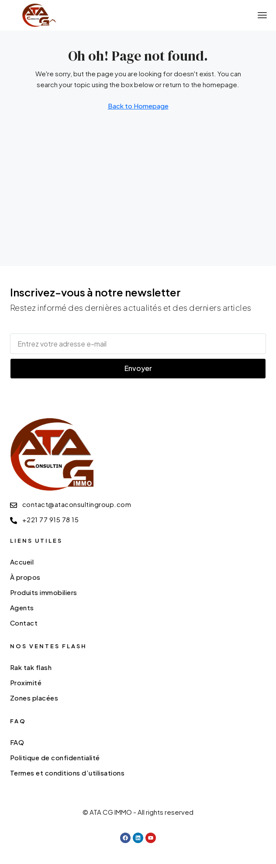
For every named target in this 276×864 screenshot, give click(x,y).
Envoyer (138, 368)
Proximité (26, 682)
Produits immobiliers (43, 592)
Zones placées (34, 698)
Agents (22, 607)
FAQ (17, 742)
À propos (25, 577)
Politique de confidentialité (55, 757)
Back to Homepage (138, 106)
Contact (24, 623)
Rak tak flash (31, 667)
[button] (262, 15)
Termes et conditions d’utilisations (67, 773)
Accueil (22, 562)
